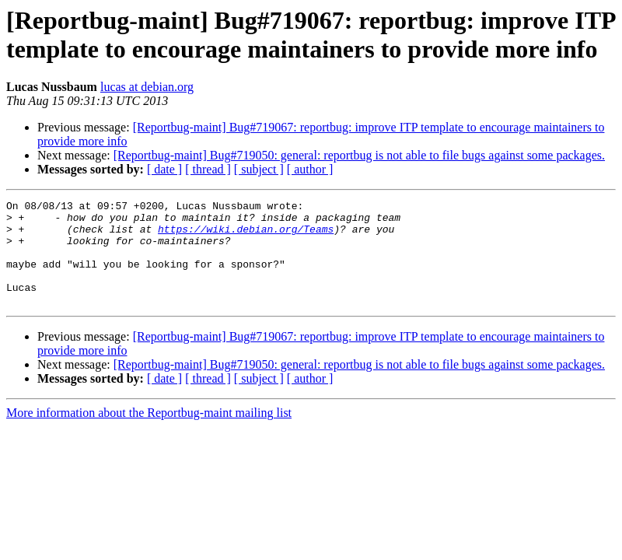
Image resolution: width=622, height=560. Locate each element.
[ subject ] (259, 169)
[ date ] (164, 169)
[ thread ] (208, 169)
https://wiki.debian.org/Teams (246, 236)
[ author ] (310, 169)
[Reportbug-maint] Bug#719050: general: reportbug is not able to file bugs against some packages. (359, 155)
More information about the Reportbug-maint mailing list (149, 433)
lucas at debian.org (147, 86)
